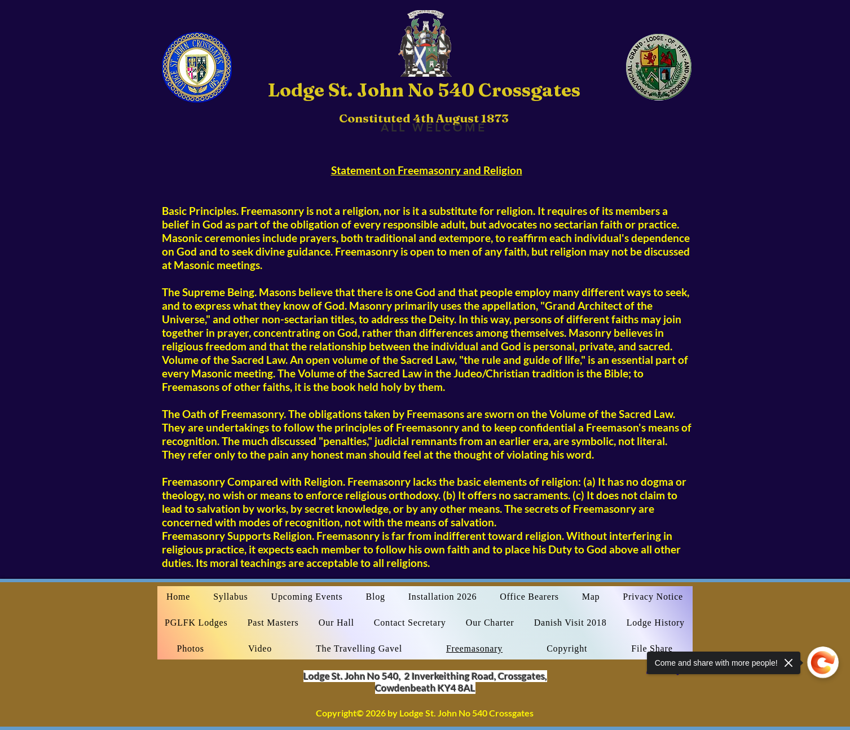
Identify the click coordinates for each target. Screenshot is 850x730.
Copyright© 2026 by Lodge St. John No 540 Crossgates (425, 712)
